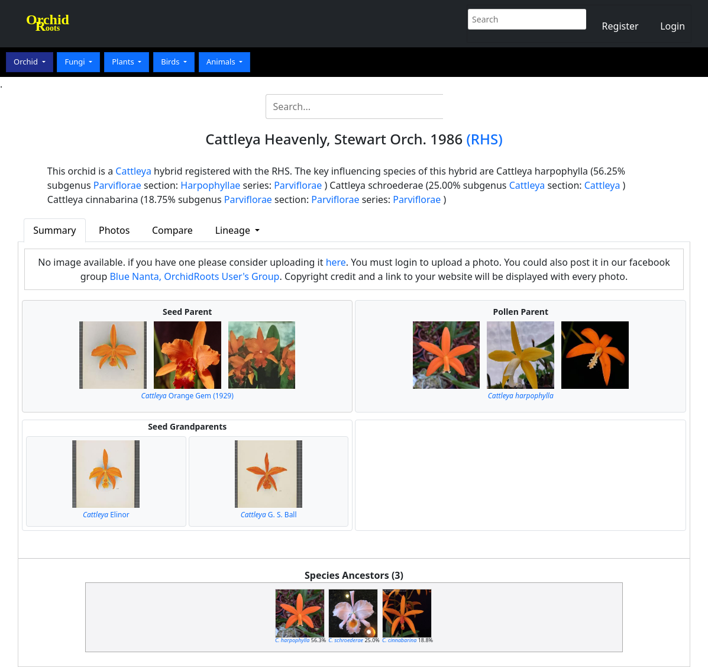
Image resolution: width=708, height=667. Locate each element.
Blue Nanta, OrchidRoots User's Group (194, 276)
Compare (172, 230)
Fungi (75, 61)
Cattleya (133, 171)
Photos (114, 230)
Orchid (27, 61)
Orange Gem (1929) (187, 396)
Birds (171, 61)
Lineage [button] (234, 230)
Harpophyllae (210, 185)
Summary (54, 230)
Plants (124, 61)
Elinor (106, 515)
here (336, 262)
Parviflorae (117, 185)
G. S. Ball (269, 515)
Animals (221, 61)
